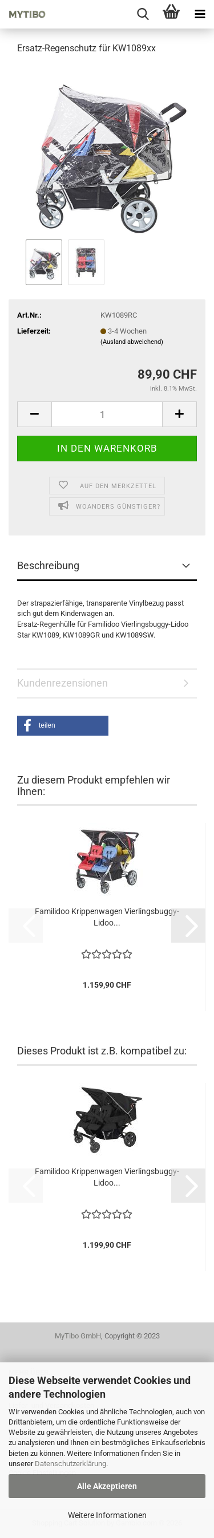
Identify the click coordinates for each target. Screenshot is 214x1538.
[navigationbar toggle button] (199, 14)
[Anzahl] (107, 414)
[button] (34, 414)
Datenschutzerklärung (70, 1463)
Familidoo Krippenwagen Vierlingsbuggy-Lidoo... (107, 917)
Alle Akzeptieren (107, 1486)
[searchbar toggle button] (142, 14)
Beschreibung (48, 565)
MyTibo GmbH (78, 1336)
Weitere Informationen (107, 1515)
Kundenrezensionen (62, 683)
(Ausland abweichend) (131, 342)
